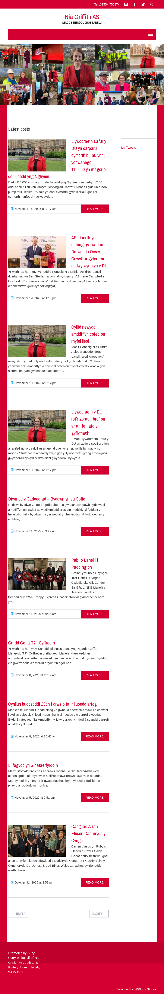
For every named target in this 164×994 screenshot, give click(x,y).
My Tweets (128, 147)
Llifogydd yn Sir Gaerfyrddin (33, 765)
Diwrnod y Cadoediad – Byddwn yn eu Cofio (46, 499)
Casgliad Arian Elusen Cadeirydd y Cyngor (88, 833)
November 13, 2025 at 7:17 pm (33, 470)
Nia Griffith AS (82, 16)
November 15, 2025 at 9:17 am (33, 208)
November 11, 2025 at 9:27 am (33, 531)
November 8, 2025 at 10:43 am (33, 736)
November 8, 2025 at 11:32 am (33, 675)
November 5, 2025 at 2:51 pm (33, 797)
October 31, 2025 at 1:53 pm (32, 882)
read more (95, 208)
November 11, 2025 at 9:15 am (33, 614)
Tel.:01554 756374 (107, 4)
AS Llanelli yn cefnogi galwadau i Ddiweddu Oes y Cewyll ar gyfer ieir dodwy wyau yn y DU (89, 251)
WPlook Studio (145, 989)
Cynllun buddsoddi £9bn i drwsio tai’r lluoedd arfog (52, 704)
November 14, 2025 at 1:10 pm (33, 298)
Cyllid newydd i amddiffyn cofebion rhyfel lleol (88, 334)
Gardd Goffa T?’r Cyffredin (31, 643)
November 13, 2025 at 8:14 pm (33, 383)
